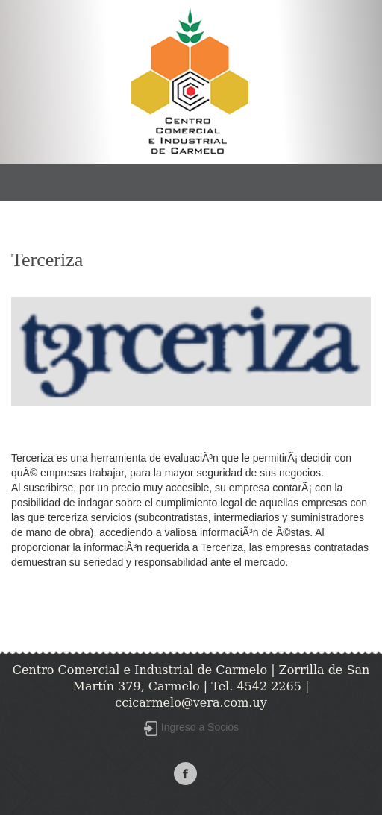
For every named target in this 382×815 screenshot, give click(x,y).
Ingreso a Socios (200, 727)
